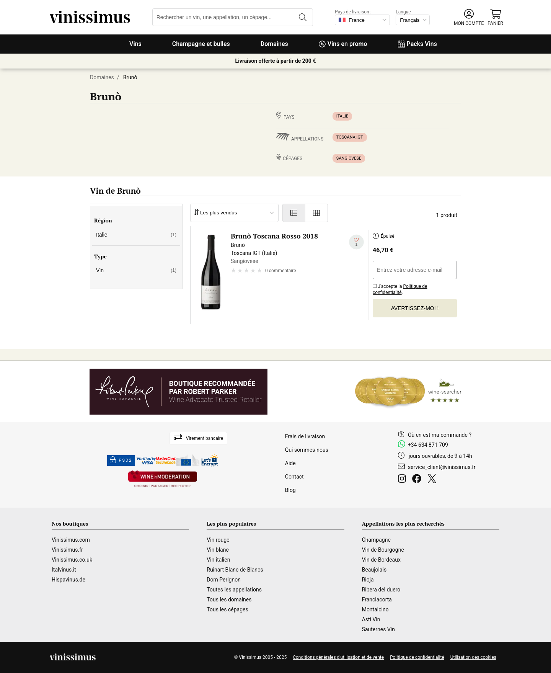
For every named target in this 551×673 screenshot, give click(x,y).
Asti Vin (371, 619)
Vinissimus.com (71, 540)
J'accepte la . (400, 288)
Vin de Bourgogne (383, 550)
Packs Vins (417, 43)
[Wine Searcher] (408, 392)
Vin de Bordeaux (381, 560)
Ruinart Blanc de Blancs (235, 570)
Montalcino (375, 609)
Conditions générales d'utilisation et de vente (338, 657)
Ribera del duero (381, 589)
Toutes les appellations (234, 589)
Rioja (368, 580)
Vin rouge (218, 540)
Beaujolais (374, 570)
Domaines (274, 43)
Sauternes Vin (378, 629)
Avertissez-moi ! (415, 308)
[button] (469, 17)
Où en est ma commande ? (439, 435)
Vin (136, 270)
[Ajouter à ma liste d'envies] (356, 242)
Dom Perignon (224, 580)
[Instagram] (403, 479)
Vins (135, 43)
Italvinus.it (64, 570)
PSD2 (121, 460)
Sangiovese (349, 158)
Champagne (376, 540)
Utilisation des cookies (473, 657)
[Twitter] (433, 479)
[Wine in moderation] (162, 479)
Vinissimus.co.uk (72, 560)
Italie (342, 116)
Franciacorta (377, 599)
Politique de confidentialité (400, 289)
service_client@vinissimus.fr (442, 467)
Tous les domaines (229, 599)
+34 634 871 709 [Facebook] (428, 445)
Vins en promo (343, 43)
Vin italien (218, 560)
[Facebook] (418, 479)
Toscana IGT (349, 137)
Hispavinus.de (68, 580)
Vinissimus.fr (67, 550)
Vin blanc (217, 550)
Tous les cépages (227, 609)
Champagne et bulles (201, 43)
